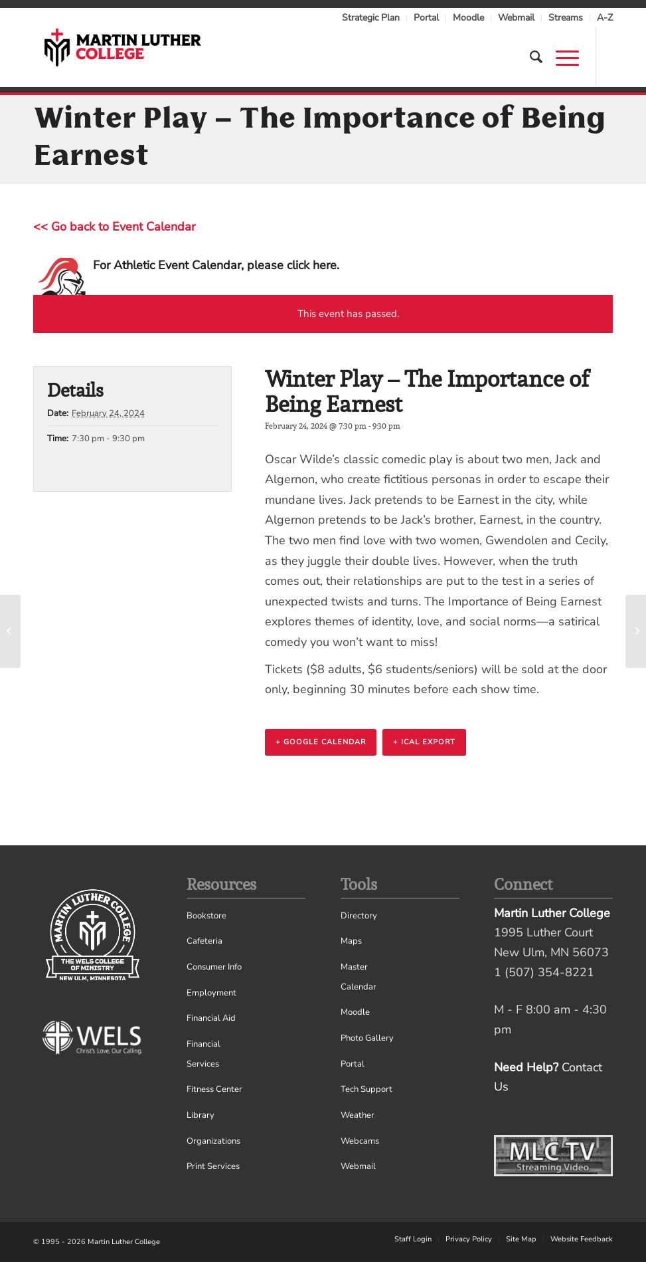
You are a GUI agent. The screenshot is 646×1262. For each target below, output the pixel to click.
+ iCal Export (424, 742)
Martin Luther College (124, 1242)
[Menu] (560, 57)
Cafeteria (204, 941)
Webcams (360, 1141)
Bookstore (206, 916)
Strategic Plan (371, 17)
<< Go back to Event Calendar (114, 227)
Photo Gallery (367, 1038)
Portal (426, 17)
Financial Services (203, 1054)
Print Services (213, 1166)
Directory (359, 916)
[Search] (529, 57)
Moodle (468, 17)
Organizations (213, 1141)
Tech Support (366, 1089)
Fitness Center (214, 1089)
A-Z (605, 17)
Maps (351, 941)
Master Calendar (358, 977)
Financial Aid (211, 1018)
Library (200, 1115)
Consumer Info (214, 967)
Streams (565, 17)
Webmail (516, 17)
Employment (211, 993)
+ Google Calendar (321, 742)
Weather (357, 1115)
